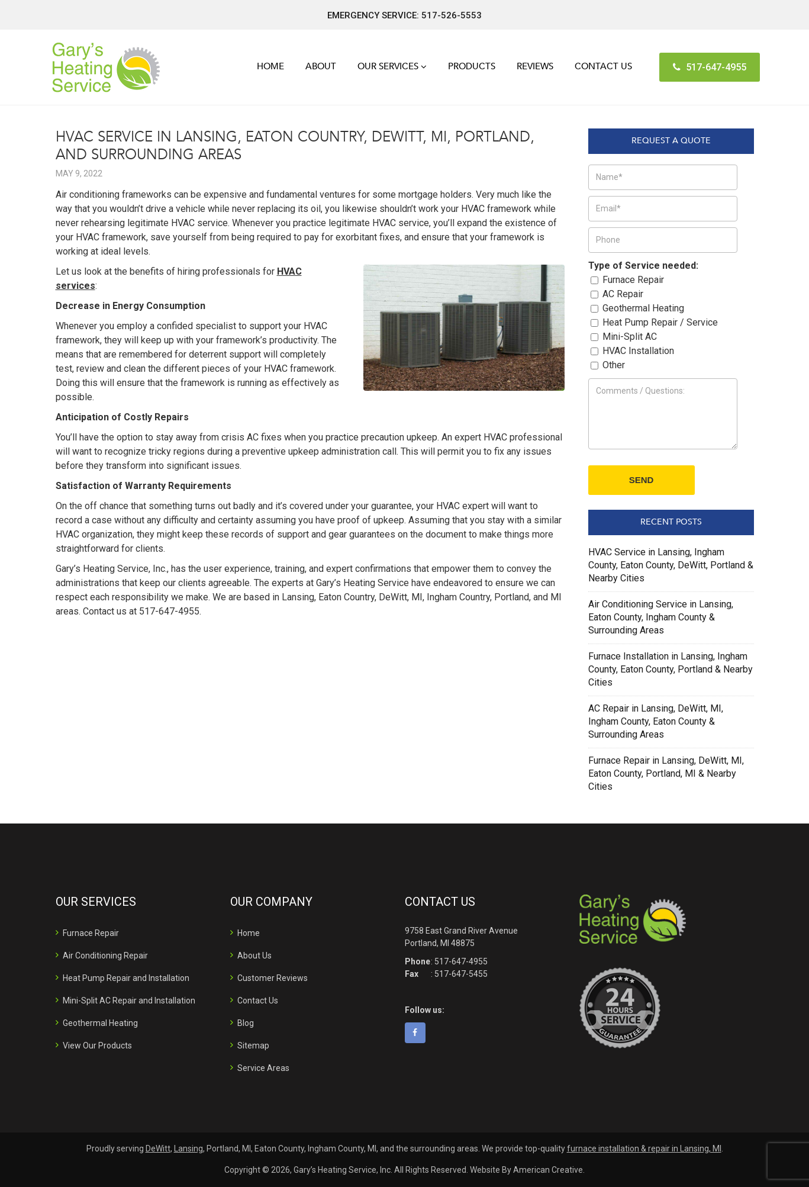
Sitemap (253, 1045)
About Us (254, 955)
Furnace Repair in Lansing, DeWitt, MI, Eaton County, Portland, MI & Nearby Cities (666, 773)
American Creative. (549, 1170)
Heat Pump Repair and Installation (126, 978)
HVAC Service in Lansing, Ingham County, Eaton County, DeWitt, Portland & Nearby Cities (670, 565)
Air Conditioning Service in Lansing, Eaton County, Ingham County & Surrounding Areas (660, 617)
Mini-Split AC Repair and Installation (129, 1000)
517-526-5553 (451, 15)
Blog (245, 1023)
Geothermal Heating (100, 1023)
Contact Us (257, 1000)
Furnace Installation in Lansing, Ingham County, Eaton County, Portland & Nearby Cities (670, 669)
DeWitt (158, 1148)
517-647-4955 (709, 67)
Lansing (188, 1148)
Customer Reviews (272, 978)
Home (248, 933)
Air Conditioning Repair (105, 955)
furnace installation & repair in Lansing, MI (644, 1148)
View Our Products (97, 1045)
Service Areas (263, 1068)
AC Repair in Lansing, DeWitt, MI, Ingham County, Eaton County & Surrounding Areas (655, 721)
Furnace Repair (91, 933)
